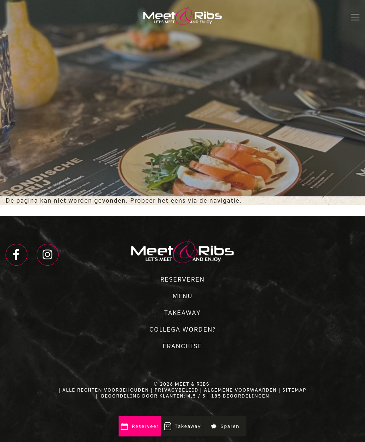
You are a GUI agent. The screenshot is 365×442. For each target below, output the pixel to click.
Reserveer (140, 426)
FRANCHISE (182, 346)
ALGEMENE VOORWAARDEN (240, 390)
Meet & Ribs (192, 384)
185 (216, 396)
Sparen (225, 426)
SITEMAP (294, 390)
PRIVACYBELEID (176, 390)
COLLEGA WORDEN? (182, 329)
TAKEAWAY (182, 312)
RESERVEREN (182, 279)
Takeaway (182, 426)
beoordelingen (245, 396)
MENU (182, 296)
